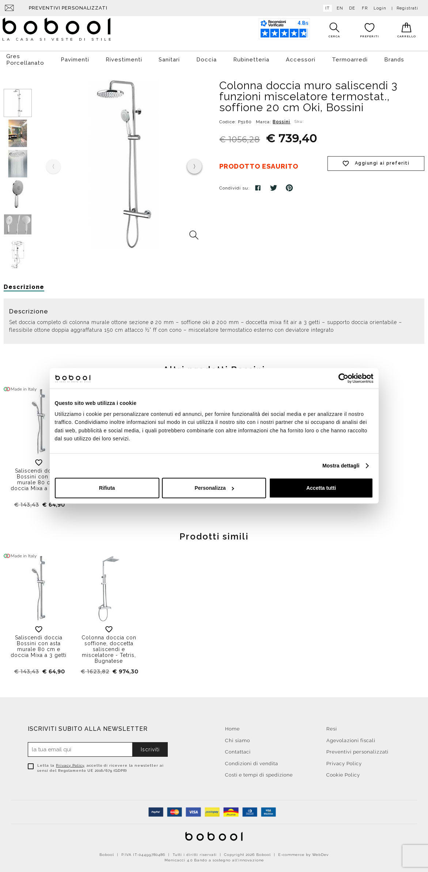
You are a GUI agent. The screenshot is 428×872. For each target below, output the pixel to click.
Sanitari (169, 58)
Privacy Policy (70, 764)
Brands (394, 58)
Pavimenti (75, 58)
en (338, 8)
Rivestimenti (124, 58)
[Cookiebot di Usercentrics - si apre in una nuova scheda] (341, 378)
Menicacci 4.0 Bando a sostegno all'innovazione (214, 858)
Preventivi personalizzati (68, 8)
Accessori (300, 58)
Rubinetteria (251, 58)
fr (363, 8)
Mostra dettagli (340, 466)
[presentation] (194, 164)
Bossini (281, 120)
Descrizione (24, 285)
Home (232, 727)
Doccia (206, 58)
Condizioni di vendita (251, 761)
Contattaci (238, 750)
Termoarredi (350, 58)
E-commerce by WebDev (303, 853)
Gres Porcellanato (25, 57)
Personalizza (214, 488)
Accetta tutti (321, 488)
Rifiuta (107, 488)
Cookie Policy (343, 773)
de (351, 8)
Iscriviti (150, 748)
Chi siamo (237, 738)
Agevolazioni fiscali (350, 738)
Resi (331, 727)
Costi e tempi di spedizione (259, 773)
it (326, 8)
